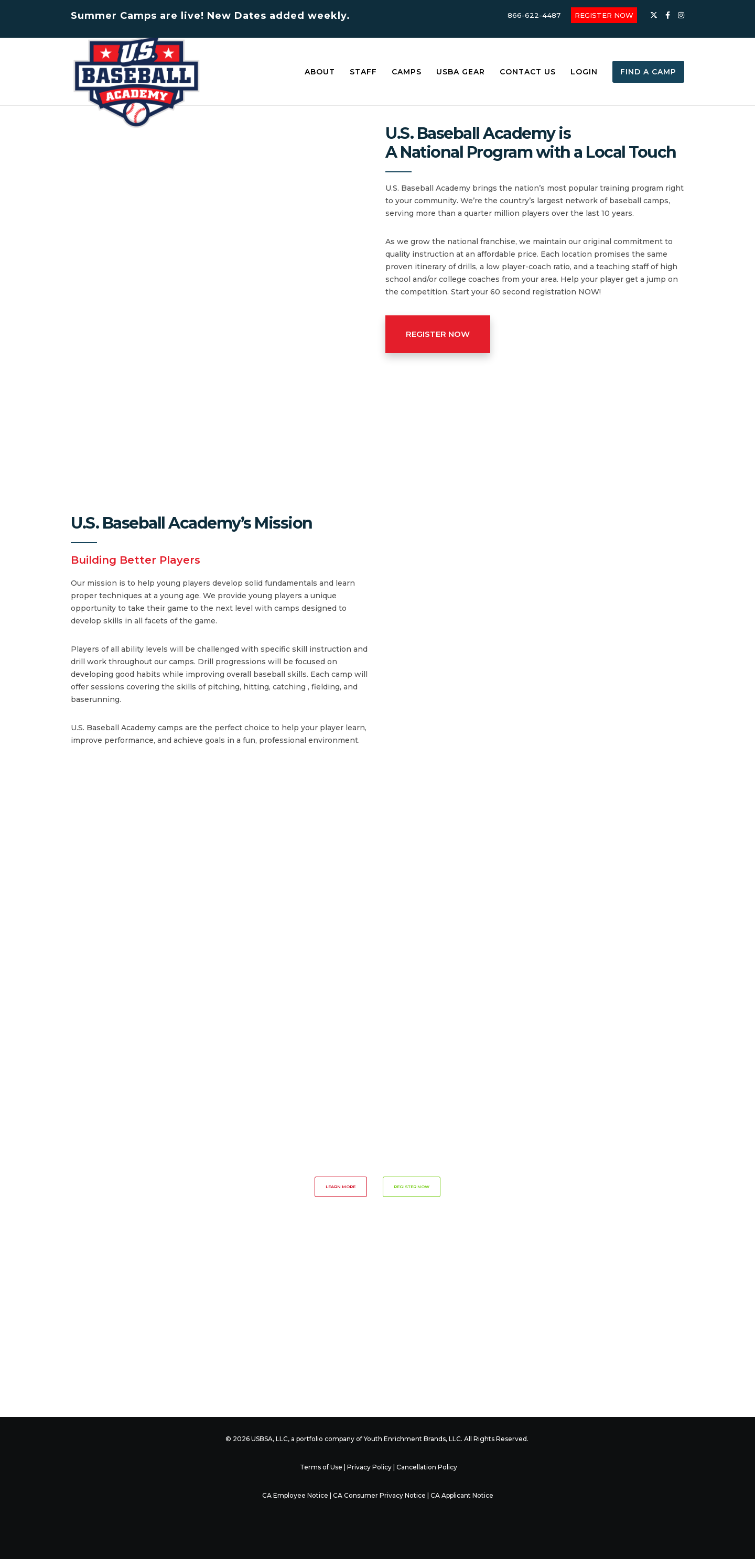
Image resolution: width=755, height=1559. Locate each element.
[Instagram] (681, 15)
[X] (653, 15)
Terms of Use (321, 1467)
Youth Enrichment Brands (405, 1439)
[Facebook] (667, 15)
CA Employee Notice (295, 1495)
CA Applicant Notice (461, 1495)
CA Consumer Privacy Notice (379, 1495)
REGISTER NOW (604, 15)
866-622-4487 (534, 15)
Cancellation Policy (426, 1467)
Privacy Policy (369, 1467)
